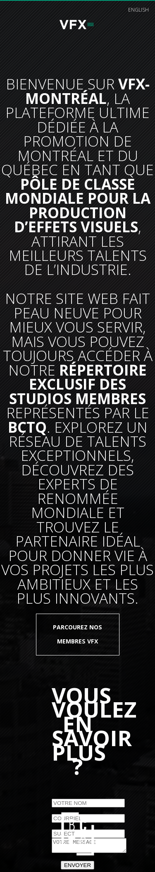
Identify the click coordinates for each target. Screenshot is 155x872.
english (138, 9)
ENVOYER (77, 868)
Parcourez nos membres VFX (77, 634)
